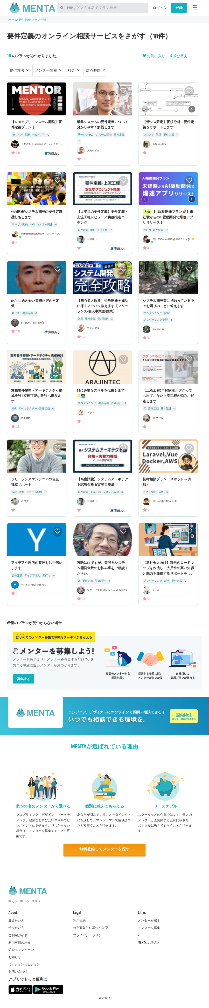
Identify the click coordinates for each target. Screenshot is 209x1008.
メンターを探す (149, 920)
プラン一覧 (38, 19)
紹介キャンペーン (21, 949)
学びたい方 (16, 927)
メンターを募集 (149, 927)
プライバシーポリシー (89, 935)
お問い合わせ (18, 971)
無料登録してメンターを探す (104, 849)
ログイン (160, 8)
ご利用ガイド (18, 935)
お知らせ (14, 956)
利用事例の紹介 (19, 942)
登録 (179, 8)
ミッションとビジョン (24, 964)
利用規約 (79, 920)
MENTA (105, 998)
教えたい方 (16, 920)
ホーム (12, 19)
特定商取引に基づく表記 (90, 927)
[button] (191, 109)
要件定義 (24, 19)
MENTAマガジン (148, 942)
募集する (24, 679)
